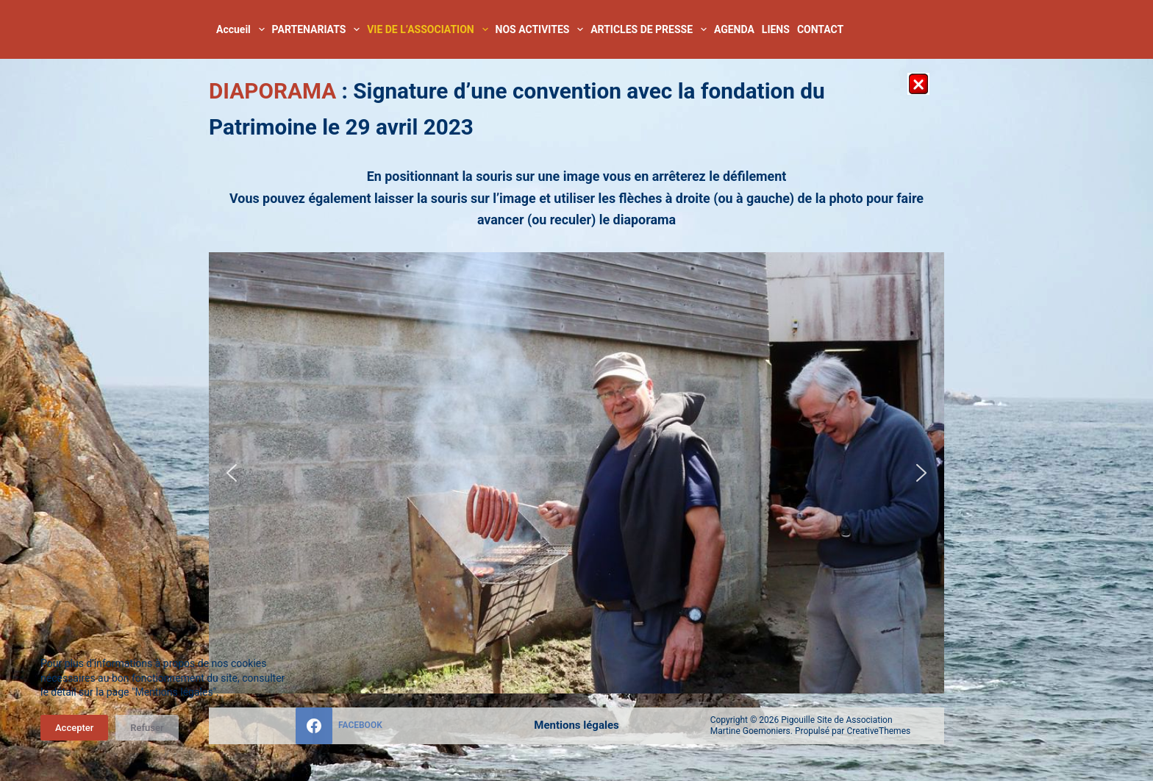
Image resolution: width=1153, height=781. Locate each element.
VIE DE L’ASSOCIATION (429, 29)
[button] (231, 473)
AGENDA (734, 29)
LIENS (776, 29)
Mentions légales (576, 725)
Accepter (74, 727)
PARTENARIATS (318, 29)
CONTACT (820, 29)
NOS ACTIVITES (542, 29)
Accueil (242, 29)
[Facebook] (339, 725)
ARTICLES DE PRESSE (650, 29)
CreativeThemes (878, 731)
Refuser (146, 727)
